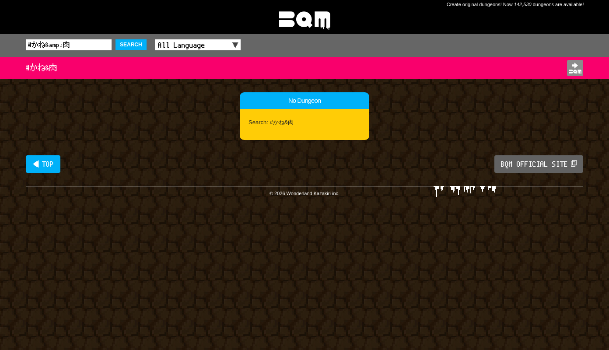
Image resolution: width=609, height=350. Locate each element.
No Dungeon (304, 100)
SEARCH (131, 45)
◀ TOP (43, 164)
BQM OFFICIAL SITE (539, 164)
